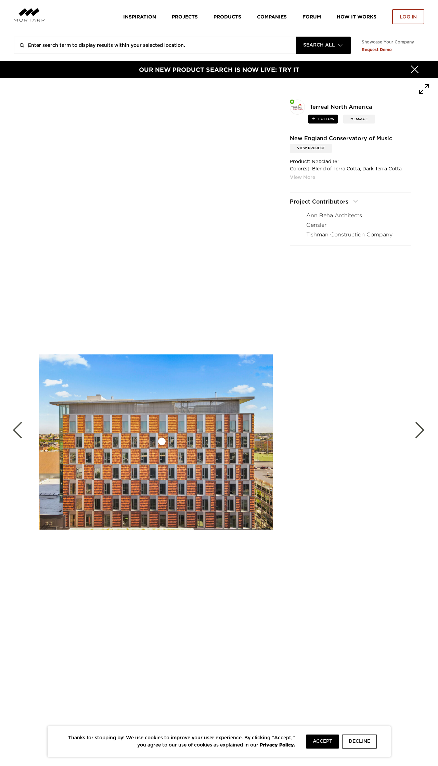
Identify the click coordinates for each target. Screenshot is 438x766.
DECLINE (359, 741)
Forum (311, 16)
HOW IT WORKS (356, 16)
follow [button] (326, 119)
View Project (311, 148)
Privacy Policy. (277, 744)
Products (227, 16)
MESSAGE (359, 119)
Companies (272, 16)
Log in (408, 17)
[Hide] (414, 69)
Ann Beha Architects (334, 215)
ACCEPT (322, 741)
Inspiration (139, 16)
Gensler (316, 225)
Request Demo (377, 49)
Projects (185, 16)
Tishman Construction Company (349, 234)
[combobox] (323, 45)
